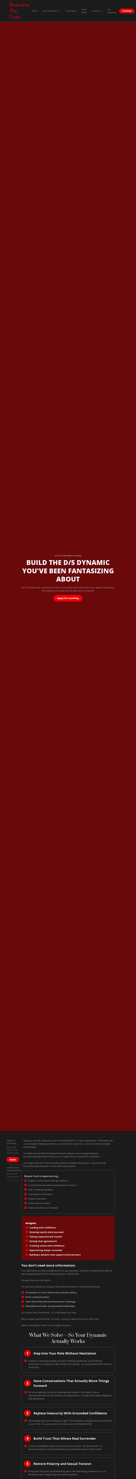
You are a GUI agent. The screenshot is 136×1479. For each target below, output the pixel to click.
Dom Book (84, 11)
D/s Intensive (112, 11)
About (35, 11)
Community (70, 11)
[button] (51, 10)
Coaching (126, 11)
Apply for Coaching (68, 598)
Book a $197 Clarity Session (13, 1175)
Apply (13, 1159)
